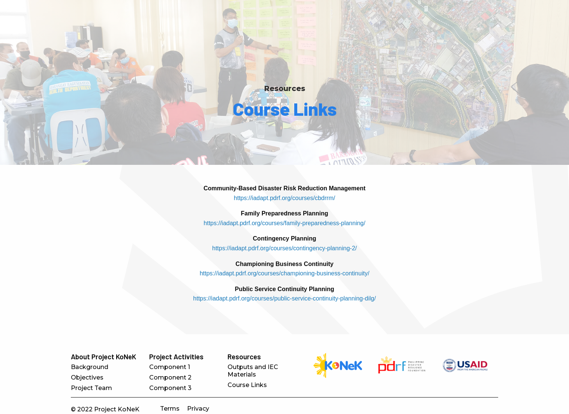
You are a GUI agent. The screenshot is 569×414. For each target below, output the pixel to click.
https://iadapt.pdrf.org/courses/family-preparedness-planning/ (284, 223)
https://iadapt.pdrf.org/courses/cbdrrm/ (284, 198)
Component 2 (170, 377)
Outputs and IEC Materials (253, 370)
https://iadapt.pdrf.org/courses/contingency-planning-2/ (284, 248)
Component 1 (169, 367)
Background (89, 367)
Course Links (247, 385)
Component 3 (170, 388)
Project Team (91, 388)
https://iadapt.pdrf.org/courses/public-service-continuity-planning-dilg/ (284, 298)
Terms (170, 408)
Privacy (198, 408)
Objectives (87, 377)
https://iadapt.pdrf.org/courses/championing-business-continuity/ (285, 273)
